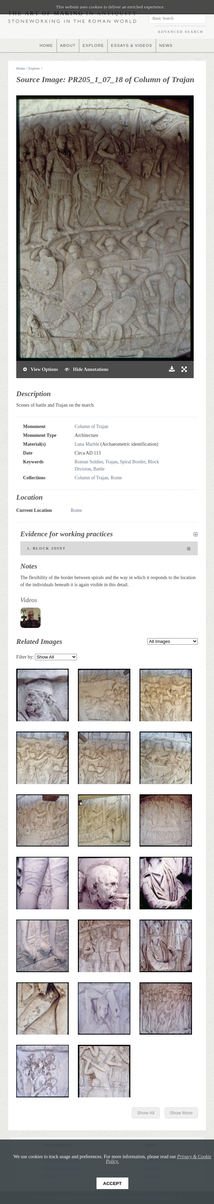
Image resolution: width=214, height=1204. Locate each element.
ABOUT (67, 45)
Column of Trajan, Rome (98, 477)
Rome (76, 510)
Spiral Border (132, 461)
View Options (40, 369)
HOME (45, 45)
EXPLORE (93, 45)
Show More (181, 1112)
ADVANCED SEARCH (180, 32)
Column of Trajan (91, 426)
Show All (145, 1112)
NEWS (167, 45)
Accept (112, 1183)
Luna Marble (86, 444)
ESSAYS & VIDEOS (132, 45)
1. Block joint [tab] (109, 549)
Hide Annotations (86, 369)
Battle (99, 468)
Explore (34, 68)
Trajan (111, 461)
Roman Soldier (88, 461)
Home (20, 68)
